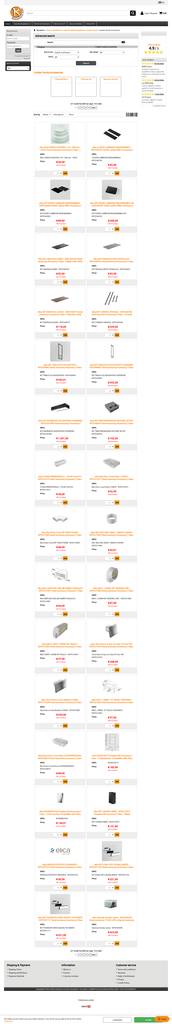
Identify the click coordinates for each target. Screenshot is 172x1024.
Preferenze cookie (86, 1001)
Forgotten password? (22, 57)
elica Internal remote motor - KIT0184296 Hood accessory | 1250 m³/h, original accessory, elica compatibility (111, 921)
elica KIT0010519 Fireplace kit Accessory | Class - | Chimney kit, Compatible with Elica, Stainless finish (111, 760)
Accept (148, 1020)
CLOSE (170, 1018)
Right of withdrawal (126, 977)
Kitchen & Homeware (41, 24)
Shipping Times (15, 971)
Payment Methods (16, 977)
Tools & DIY (90, 24)
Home (8, 24)
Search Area (48, 53)
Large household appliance (71, 48)
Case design (93, 53)
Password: (11, 44)
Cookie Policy (8, 1021)
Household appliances (22, 24)
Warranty (122, 974)
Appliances (56, 48)
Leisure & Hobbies (75, 24)
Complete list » (159, 107)
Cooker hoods (88, 48)
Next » (94, 109)
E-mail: (9, 36)
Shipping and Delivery (18, 974)
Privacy (121, 981)
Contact (66, 974)
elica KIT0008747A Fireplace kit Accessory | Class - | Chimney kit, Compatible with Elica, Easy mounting (60, 815)
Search (50, 43)
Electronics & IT (59, 24)
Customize (117, 1020)
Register (27, 60)
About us (67, 971)
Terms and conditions (127, 971)
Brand (51, 58)
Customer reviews (70, 977)
